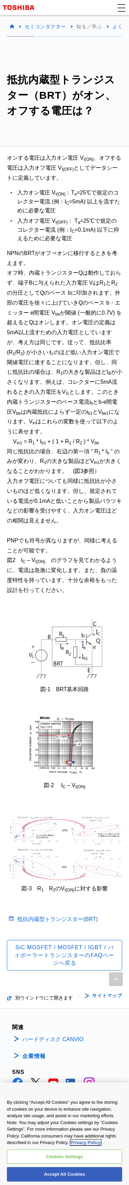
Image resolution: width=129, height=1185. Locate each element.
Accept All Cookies (64, 1174)
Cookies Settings (64, 1157)
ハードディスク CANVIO (53, 1039)
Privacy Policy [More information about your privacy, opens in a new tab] (86, 1142)
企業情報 (34, 1056)
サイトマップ (107, 995)
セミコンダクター (45, 26)
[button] (121, 7)
